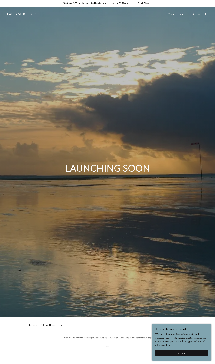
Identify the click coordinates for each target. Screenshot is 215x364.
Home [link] (171, 14)
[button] (205, 14)
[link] (23, 14)
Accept (181, 353)
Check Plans (143, 3)
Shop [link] (182, 14)
